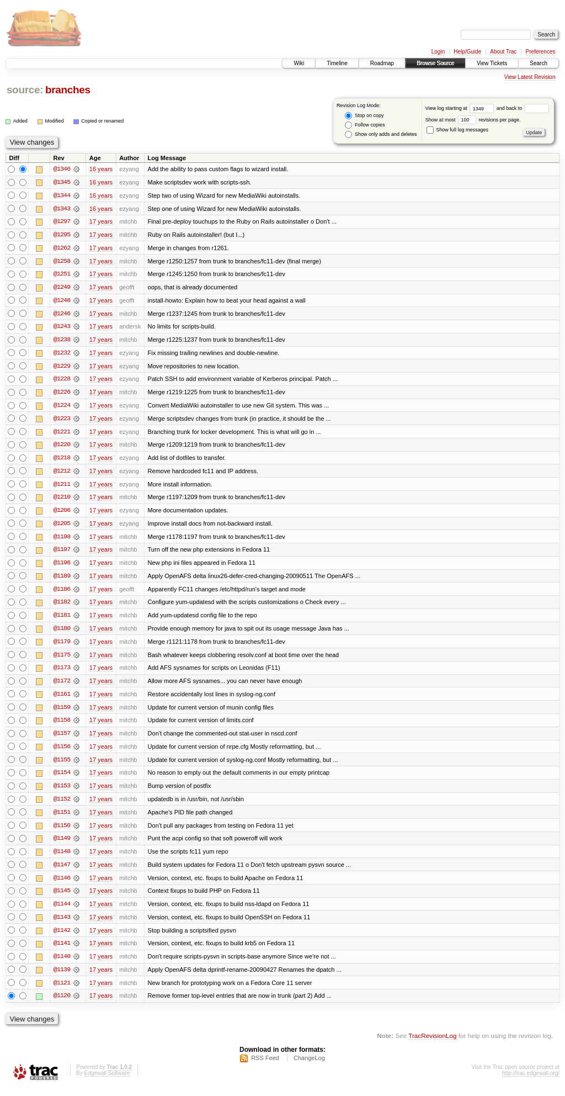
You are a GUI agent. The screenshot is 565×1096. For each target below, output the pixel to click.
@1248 (62, 301)
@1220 (62, 447)
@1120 (62, 1003)
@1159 (62, 712)
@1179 (62, 646)
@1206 (62, 513)
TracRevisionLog (432, 1043)
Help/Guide (467, 52)
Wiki (299, 63)
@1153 (62, 791)
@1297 (62, 222)
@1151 (62, 818)
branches (67, 90)
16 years (101, 169)
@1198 (62, 540)
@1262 (62, 248)
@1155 (62, 765)
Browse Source (435, 63)
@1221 (62, 434)
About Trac (503, 52)
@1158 (62, 725)
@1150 (62, 831)
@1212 (62, 473)
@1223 (62, 420)
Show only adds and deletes (381, 134)
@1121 (62, 990)
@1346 (62, 169)
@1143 (62, 924)
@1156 (62, 752)
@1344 (62, 195)
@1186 (62, 593)
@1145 (62, 897)
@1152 (62, 805)
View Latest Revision (530, 77)
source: (25, 90)
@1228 (62, 381)
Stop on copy (364, 115)
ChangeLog (309, 1066)
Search (538, 63)
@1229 (62, 367)
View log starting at (461, 108)
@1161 (62, 699)
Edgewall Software (107, 1081)
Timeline (337, 63)
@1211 (62, 487)
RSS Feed (265, 1066)
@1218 (62, 460)
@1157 (62, 738)
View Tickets (492, 63)
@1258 (62, 261)
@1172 (62, 685)
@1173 (62, 672)
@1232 (62, 354)
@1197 (62, 553)
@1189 (62, 579)
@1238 (62, 341)
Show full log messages (457, 130)
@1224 (62, 407)
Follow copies (365, 125)
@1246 (62, 314)
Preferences (541, 52)
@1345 (62, 182)
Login (438, 52)
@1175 (62, 659)
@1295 (62, 235)
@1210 (62, 500)
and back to (523, 108)
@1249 (62, 288)
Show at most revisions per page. (473, 120)
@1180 (62, 632)
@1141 (62, 950)
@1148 (62, 858)
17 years (101, 222)
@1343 (62, 208)
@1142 (62, 937)
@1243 (62, 328)
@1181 (62, 619)
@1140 (62, 964)
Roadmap (382, 63)
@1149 (62, 844)
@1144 (62, 911)
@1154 (62, 778)
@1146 (62, 884)
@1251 (62, 275)
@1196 (62, 566)
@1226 (62, 394)
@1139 (62, 977)
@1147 (62, 871)
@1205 (62, 526)
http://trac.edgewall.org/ (530, 1081)
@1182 (62, 606)
